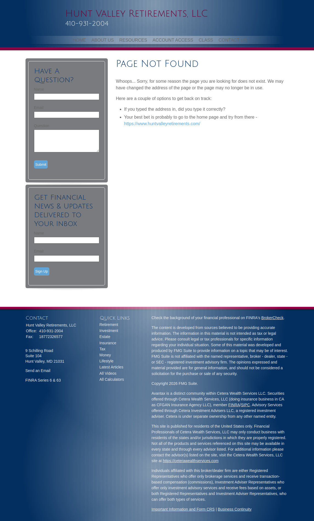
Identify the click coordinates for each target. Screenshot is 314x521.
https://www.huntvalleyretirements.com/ (162, 123)
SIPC (245, 405)
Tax (103, 349)
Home (79, 40)
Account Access (172, 40)
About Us (102, 40)
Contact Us (233, 40)
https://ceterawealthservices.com (191, 461)
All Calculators (112, 379)
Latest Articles (111, 367)
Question (41, 126)
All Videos (108, 373)
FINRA (234, 405)
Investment (109, 330)
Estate (105, 336)
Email (39, 107)
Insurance (108, 343)
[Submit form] (41, 164)
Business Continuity (234, 509)
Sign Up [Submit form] (41, 271)
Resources (133, 40)
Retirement (109, 324)
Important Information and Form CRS (183, 509)
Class (206, 40)
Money (105, 355)
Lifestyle (107, 361)
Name (39, 89)
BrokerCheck (272, 318)
